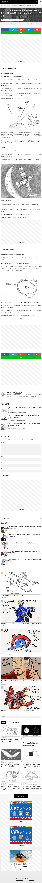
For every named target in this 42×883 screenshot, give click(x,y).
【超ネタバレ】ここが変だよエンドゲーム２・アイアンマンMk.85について (17, 710)
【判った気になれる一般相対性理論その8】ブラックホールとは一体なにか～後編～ (31, 766)
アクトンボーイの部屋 (5, 5)
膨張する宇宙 (12, 762)
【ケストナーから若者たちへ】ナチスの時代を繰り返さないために (23, 543)
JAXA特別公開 (26, 738)
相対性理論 (35, 784)
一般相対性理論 (19, 19)
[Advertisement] (21, 49)
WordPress (31, 880)
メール (2, 462)
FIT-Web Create (19, 880)
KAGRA (24, 784)
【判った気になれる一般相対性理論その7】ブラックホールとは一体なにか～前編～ (10, 788)
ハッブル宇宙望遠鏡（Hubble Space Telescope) (12, 595)
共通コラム (21, 5)
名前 (2, 456)
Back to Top (21, 796)
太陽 (38, 762)
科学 (10, 19)
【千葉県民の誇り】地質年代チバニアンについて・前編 (10, 740)
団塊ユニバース (25, 878)
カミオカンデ (29, 784)
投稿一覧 (18, 392)
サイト (2, 468)
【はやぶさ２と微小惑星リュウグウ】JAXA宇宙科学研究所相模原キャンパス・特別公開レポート (31, 743)
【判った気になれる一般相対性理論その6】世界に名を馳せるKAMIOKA (31, 787)
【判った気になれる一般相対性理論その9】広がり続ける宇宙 (10, 765)
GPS (14, 19)
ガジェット (4, 597)
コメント (3, 442)
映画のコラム (4, 626)
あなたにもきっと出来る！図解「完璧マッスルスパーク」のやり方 (15, 653)
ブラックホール (26, 762)
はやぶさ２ (31, 738)
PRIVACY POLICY (29, 5)
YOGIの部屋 (14, 5)
